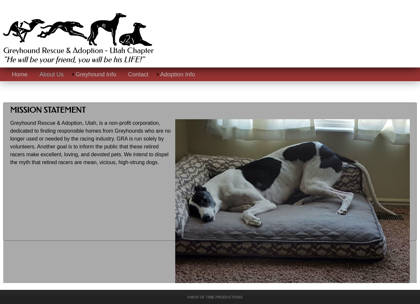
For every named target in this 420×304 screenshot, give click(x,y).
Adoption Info (177, 74)
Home (20, 74)
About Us (51, 74)
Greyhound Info (95, 74)
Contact (138, 74)
